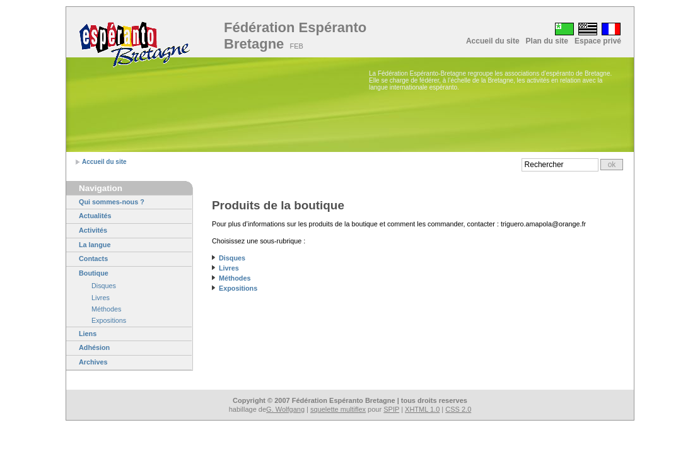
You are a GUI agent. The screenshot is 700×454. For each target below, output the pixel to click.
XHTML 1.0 (422, 409)
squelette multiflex (338, 409)
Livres (100, 297)
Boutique (93, 273)
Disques (103, 285)
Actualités (95, 215)
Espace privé (598, 41)
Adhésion (94, 347)
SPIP (391, 409)
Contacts (93, 258)
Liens (87, 333)
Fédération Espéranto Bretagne (295, 36)
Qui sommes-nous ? (111, 202)
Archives (93, 362)
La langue (94, 244)
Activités (93, 230)
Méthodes (106, 309)
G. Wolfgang (285, 409)
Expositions (108, 320)
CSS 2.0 (458, 409)
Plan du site (547, 41)
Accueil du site (493, 41)
